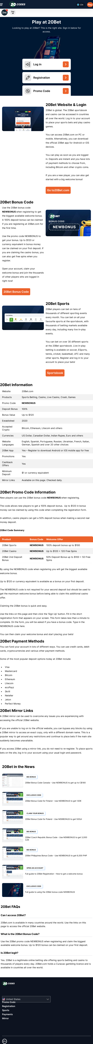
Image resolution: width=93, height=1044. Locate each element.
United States (13, 999)
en (81, 4)
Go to (58, 190)
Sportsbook (55, 373)
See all (12, 12)
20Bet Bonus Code (16, 291)
